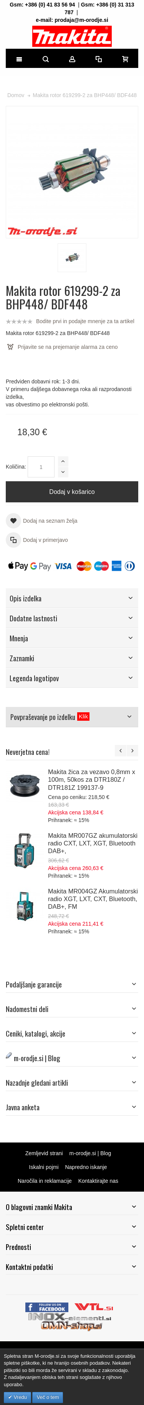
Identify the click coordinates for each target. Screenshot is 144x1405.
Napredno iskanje (86, 1167)
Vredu (19, 1397)
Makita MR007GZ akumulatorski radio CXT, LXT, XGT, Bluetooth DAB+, (92, 843)
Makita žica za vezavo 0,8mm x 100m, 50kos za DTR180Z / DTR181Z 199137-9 (91, 779)
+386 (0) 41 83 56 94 (50, 5)
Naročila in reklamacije (45, 1181)
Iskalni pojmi (44, 1167)
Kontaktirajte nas (98, 1181)
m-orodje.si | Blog (90, 1153)
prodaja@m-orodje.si (81, 20)
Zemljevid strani (44, 1153)
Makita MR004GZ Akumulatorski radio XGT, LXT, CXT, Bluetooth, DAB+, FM (93, 899)
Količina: (16, 467)
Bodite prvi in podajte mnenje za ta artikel (85, 321)
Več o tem (47, 1397)
